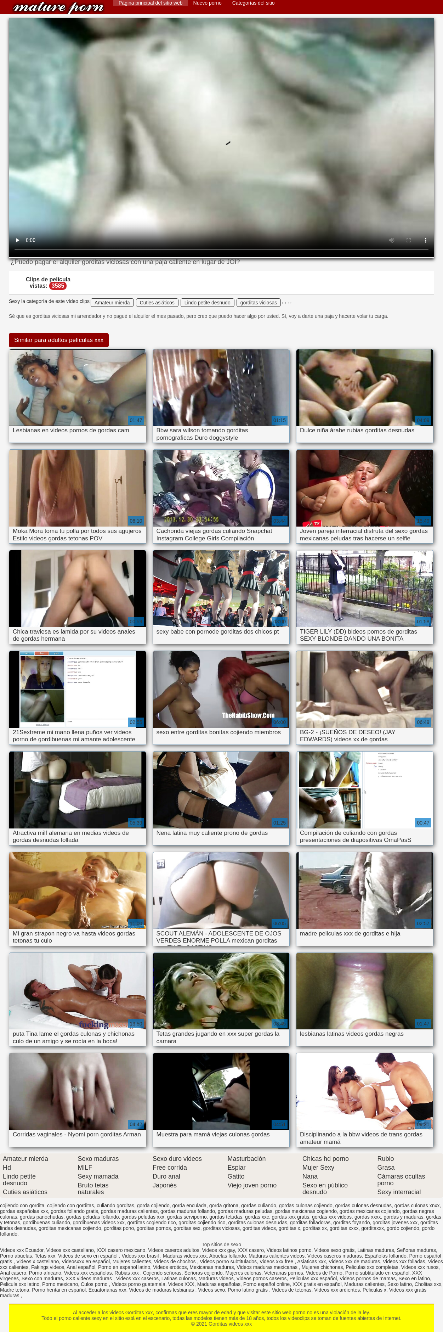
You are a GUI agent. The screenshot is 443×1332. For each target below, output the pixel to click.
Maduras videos (216, 1278)
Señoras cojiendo (203, 1273)
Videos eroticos (170, 1267)
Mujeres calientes (132, 1261)
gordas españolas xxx (24, 1211)
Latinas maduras (375, 1250)
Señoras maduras (416, 1250)
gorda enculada (189, 1205)
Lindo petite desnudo (207, 302)
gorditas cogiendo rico (151, 1222)
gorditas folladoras (310, 1222)
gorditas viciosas (258, 302)
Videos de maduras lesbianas (162, 1290)
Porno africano (45, 1273)
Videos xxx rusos (420, 1267)
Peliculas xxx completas (372, 1267)
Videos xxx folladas (404, 1261)
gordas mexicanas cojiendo (370, 1211)
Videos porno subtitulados (228, 1261)
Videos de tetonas (292, 1290)
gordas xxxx (367, 1217)
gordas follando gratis (74, 1211)
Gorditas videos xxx (58, 8)
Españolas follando (385, 1256)
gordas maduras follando (187, 1211)
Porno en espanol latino (124, 1267)
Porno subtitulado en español (377, 1273)
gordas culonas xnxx (417, 1205)
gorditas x (289, 1228)
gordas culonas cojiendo (306, 1205)
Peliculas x (374, 1290)
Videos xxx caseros (137, 1278)
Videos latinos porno (289, 1250)
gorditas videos (259, 1228)
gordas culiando (258, 1205)
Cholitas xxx (428, 1284)
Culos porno (95, 1284)
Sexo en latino (414, 1278)
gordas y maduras (403, 1217)
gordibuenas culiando (46, 1222)
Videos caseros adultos (173, 1250)
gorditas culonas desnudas (257, 1222)
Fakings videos (47, 1267)
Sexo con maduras (42, 1278)
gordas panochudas (41, 1217)
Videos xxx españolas (88, 1273)
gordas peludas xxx (142, 1217)
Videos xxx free (277, 1261)
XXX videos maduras (89, 1278)
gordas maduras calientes (129, 1211)
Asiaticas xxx (311, 1261)
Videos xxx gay (218, 1250)
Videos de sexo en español (88, 1256)
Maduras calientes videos (277, 1256)
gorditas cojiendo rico (201, 1222)
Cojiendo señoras (162, 1273)
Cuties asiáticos (157, 302)
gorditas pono (119, 1228)
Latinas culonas (178, 1278)
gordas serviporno (187, 1217)
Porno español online (266, 1284)
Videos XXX (181, 1284)
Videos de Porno (324, 1273)
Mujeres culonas (243, 1273)
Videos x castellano (37, 1261)
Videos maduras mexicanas (268, 1267)
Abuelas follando (227, 1256)
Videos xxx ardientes (337, 1290)
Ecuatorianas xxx (107, 1290)
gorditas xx (315, 1228)
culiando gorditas (115, 1205)
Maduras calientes (364, 1284)
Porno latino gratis (248, 1290)
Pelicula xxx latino (19, 1284)
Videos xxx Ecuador (22, 1250)
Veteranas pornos (283, 1273)
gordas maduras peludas (245, 1211)
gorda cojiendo (153, 1205)
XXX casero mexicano (121, 1250)
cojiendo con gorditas (70, 1205)
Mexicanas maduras (211, 1267)
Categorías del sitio (253, 3)
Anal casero (13, 1273)
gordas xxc (257, 1217)
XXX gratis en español (317, 1284)
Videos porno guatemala (138, 1284)
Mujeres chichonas (322, 1267)
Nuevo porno (207, 3)
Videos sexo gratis (334, 1250)
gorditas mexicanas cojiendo (70, 1228)
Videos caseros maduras (334, 1256)
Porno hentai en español (59, 1290)
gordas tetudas (226, 1217)
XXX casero (251, 1250)
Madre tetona (14, 1290)
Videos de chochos (175, 1261)
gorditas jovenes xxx (395, 1222)
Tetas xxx (45, 1256)
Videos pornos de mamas (368, 1278)
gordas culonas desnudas (363, 1205)
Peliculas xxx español (313, 1278)
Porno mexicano (60, 1284)
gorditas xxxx (344, 1228)
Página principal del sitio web (151, 3)
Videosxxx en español (86, 1261)
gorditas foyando (351, 1222)
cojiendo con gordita (22, 1205)
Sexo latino (399, 1284)
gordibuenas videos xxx (99, 1222)
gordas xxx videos (332, 1217)
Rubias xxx (127, 1273)
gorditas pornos (154, 1228)
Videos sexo (211, 1290)
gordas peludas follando (92, 1217)
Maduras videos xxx (185, 1256)
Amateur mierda (112, 302)
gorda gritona (224, 1205)
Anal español (81, 1267)
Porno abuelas (16, 1256)
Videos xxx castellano (70, 1250)
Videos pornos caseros (261, 1278)
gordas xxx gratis (290, 1217)
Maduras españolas (218, 1284)
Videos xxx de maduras (354, 1261)
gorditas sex (187, 1228)
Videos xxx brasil (141, 1256)
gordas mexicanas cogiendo (306, 1211)
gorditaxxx (372, 1228)
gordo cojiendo (403, 1228)
